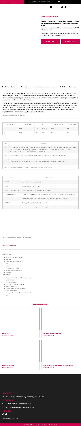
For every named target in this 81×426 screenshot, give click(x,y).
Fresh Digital (54, 424)
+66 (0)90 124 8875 (35, 2)
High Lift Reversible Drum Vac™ (52, 333)
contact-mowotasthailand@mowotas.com (19, 407)
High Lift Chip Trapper (9, 245)
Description (5, 86)
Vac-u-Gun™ (6, 333)
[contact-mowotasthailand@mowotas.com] (3, 407)
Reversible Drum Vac (8, 365)
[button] (51, 7)
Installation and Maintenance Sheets (47, 86)
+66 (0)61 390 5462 (45, 2)
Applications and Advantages (68, 86)
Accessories (31, 86)
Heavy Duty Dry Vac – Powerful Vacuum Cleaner (58, 365)
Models (23, 86)
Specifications (15, 86)
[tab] (5, 87)
